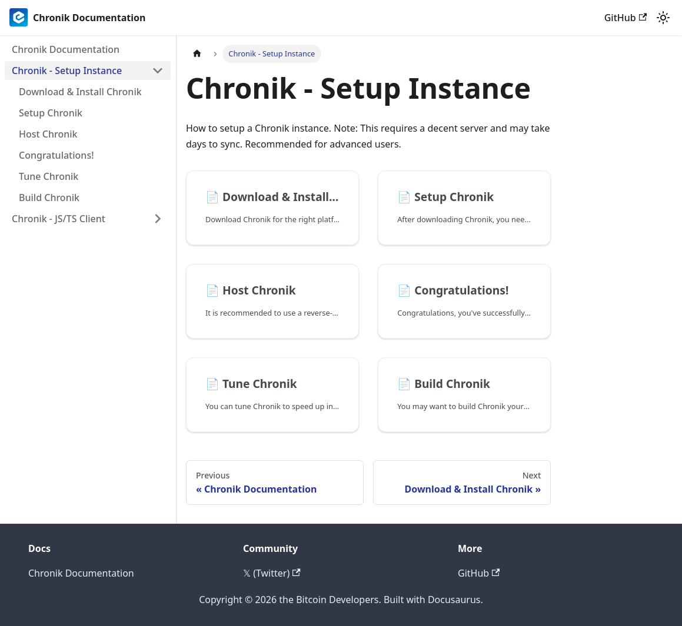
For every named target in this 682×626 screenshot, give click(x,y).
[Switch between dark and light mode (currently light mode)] (663, 17)
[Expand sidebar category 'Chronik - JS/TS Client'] (158, 218)
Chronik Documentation (81, 573)
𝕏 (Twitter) (272, 573)
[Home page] (197, 54)
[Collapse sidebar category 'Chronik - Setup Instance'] (158, 70)
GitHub (625, 17)
